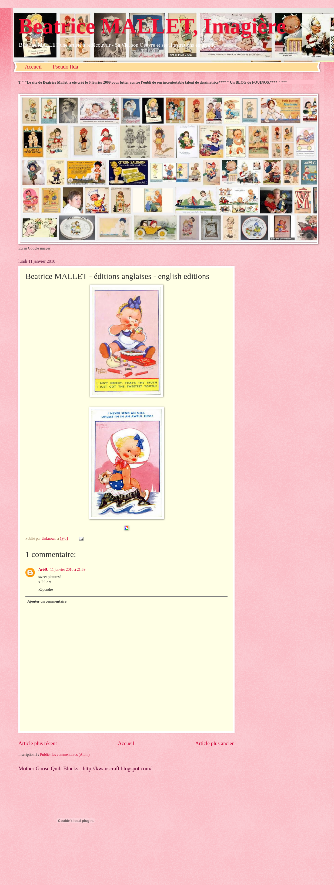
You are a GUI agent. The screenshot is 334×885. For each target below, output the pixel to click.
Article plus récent (37, 743)
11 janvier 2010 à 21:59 (68, 570)
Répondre (45, 589)
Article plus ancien (215, 743)
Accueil (33, 67)
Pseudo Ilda (65, 67)
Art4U (43, 570)
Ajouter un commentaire (46, 601)
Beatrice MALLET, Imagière (152, 26)
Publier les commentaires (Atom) (65, 755)
